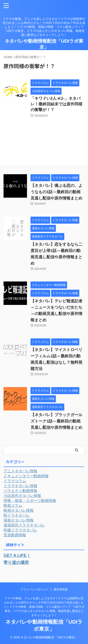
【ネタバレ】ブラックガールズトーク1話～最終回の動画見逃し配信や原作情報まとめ (56, 421)
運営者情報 (61, 589)
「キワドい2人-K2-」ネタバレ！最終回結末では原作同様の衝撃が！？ (56, 104)
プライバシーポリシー (34, 589)
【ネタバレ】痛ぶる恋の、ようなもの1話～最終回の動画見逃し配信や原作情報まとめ (56, 191)
